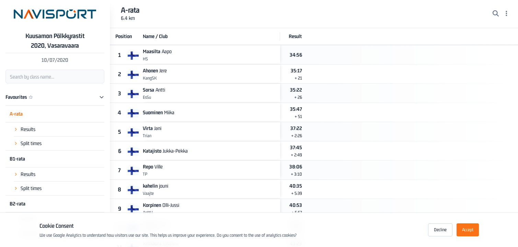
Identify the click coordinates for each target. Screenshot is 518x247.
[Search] (496, 14)
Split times (31, 143)
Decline (440, 229)
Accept (467, 229)
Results (28, 129)
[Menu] (506, 14)
